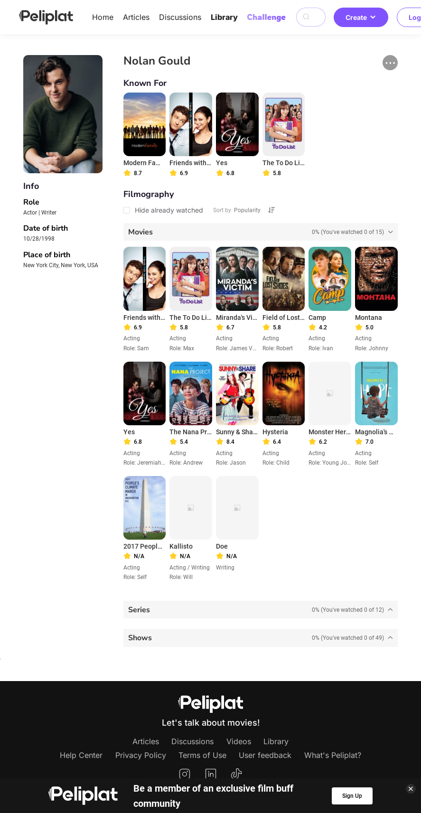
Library (224, 17)
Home (102, 17)
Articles (136, 17)
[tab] (260, 232)
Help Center (81, 755)
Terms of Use (202, 755)
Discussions (180, 17)
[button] (390, 62)
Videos (238, 741)
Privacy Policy (140, 755)
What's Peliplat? (332, 755)
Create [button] (361, 17)
